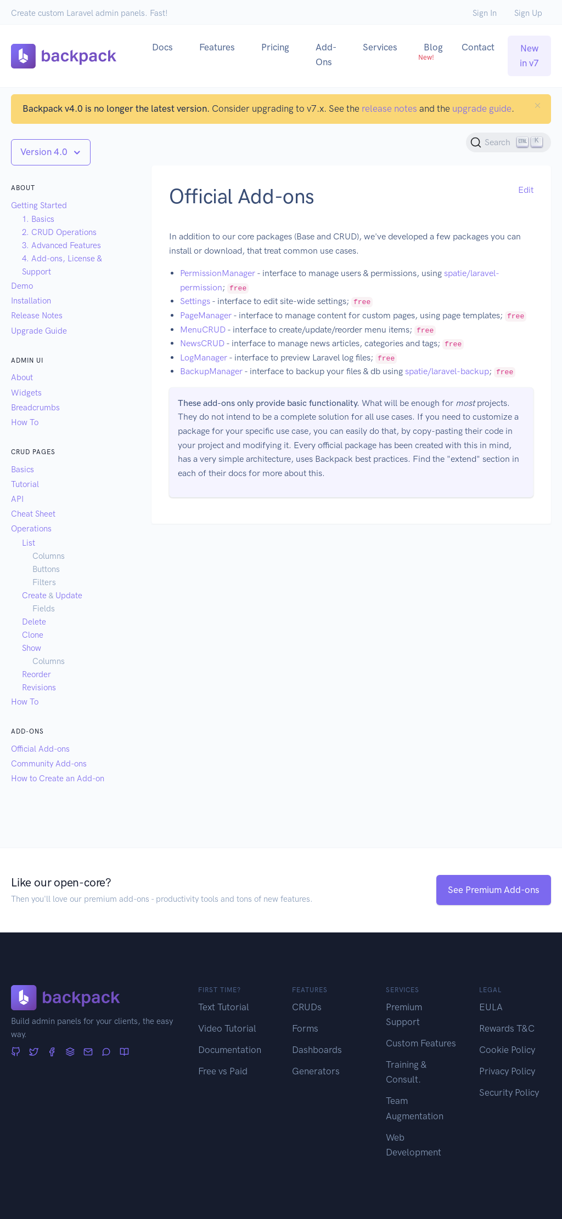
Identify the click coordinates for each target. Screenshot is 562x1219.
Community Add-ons (49, 764)
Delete (34, 622)
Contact (478, 47)
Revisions (39, 688)
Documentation (229, 1049)
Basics (22, 469)
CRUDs (307, 1006)
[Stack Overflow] (70, 1052)
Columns (48, 556)
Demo (22, 286)
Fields (43, 609)
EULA (491, 1006)
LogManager (203, 357)
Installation (31, 301)
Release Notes (37, 316)
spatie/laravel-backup (447, 371)
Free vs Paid (223, 1071)
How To (24, 422)
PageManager (206, 315)
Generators (316, 1071)
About (22, 377)
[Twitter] (33, 1052)
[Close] (537, 105)
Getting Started (39, 205)
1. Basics (38, 219)
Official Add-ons (40, 749)
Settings (195, 301)
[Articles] (124, 1052)
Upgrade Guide (39, 331)
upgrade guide (482, 108)
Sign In (485, 13)
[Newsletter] (88, 1052)
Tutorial (25, 484)
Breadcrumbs (35, 408)
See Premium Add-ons (493, 889)
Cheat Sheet (33, 514)
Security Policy (509, 1092)
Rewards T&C (507, 1028)
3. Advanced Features (61, 245)
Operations (31, 529)
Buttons (46, 569)
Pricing (275, 47)
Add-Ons (326, 54)
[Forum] (106, 1052)
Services (380, 47)
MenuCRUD (203, 329)
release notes (389, 108)
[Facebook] (52, 1052)
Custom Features (421, 1043)
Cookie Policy (507, 1049)
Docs (162, 47)
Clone (32, 635)
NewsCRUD (202, 343)
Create (34, 595)
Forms (305, 1028)
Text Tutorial (223, 1006)
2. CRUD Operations (59, 232)
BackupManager (211, 371)
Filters (44, 582)
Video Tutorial (227, 1028)
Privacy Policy (507, 1071)
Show (31, 648)
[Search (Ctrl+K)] (508, 142)
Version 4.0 (45, 151)
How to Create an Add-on (57, 778)
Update (68, 595)
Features (217, 47)
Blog (430, 51)
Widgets (26, 393)
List (28, 543)
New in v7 (529, 55)
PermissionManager (217, 273)
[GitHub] (15, 1052)
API (17, 499)
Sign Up (528, 13)
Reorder (36, 674)
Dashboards (317, 1049)
